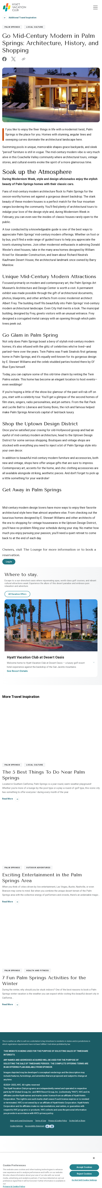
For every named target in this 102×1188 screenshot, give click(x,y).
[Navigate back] (4, 17)
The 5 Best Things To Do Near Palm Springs (43, 827)
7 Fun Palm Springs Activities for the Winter (44, 1033)
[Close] (94, 1158)
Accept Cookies (84, 1167)
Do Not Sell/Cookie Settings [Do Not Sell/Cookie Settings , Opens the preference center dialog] (84, 1180)
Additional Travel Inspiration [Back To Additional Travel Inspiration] (22, 17)
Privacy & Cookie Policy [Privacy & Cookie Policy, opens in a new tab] (14, 1186)
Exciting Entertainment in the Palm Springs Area (42, 930)
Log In (9, 614)
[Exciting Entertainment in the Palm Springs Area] (51, 887)
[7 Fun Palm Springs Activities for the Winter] (51, 990)
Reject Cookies (84, 1174)
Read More (7, 851)
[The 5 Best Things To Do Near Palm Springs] (51, 784)
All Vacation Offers (17, 646)
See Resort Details (17, 723)
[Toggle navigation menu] (95, 7)
